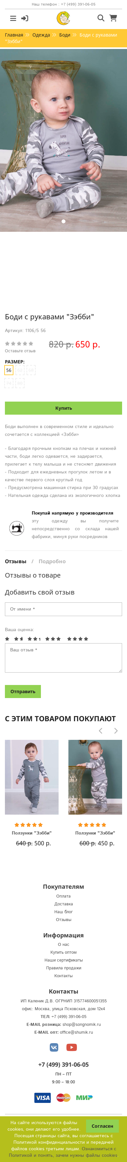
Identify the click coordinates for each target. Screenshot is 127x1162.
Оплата (63, 896)
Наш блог (63, 912)
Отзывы (16, 561)
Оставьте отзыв (20, 351)
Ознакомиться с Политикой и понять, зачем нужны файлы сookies (63, 1152)
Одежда (41, 35)
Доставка (63, 904)
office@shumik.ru (76, 1032)
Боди (64, 35)
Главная (14, 35)
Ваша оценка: (19, 630)
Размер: (15, 361)
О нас (63, 945)
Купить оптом (63, 952)
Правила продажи (63, 968)
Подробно (52, 561)
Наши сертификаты (64, 960)
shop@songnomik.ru (82, 1025)
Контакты (63, 976)
